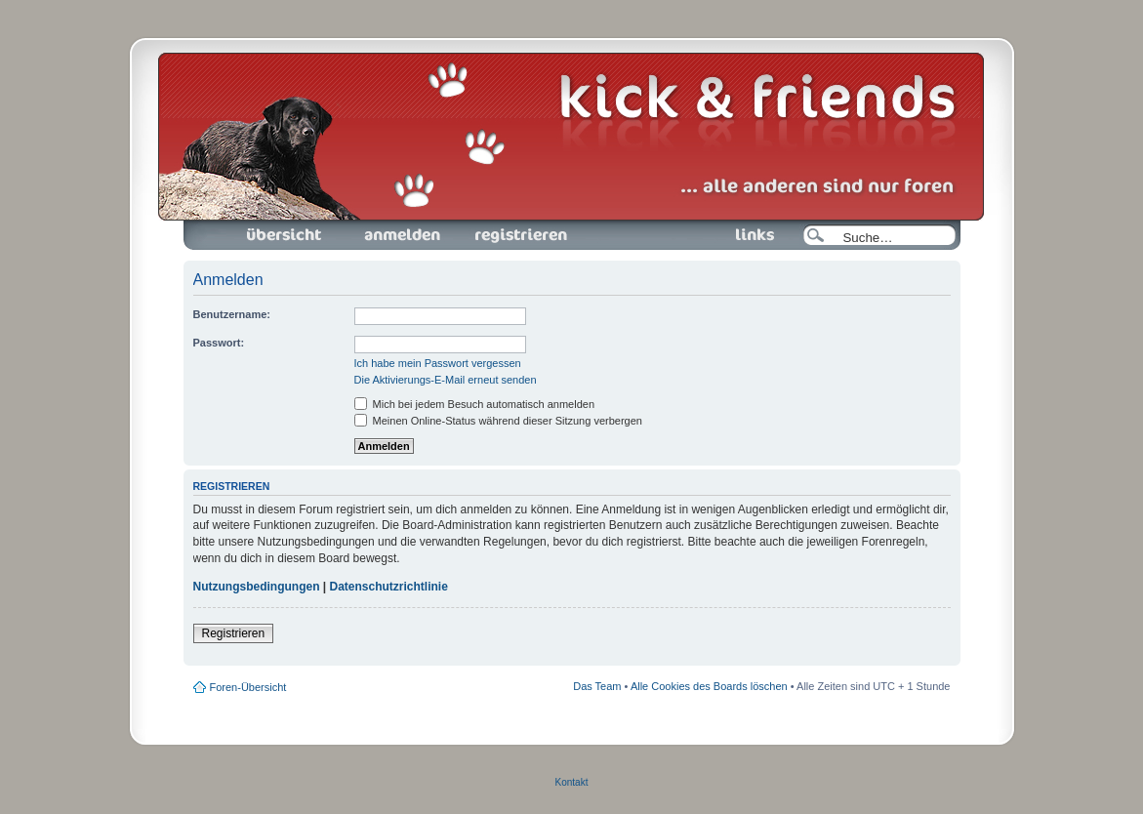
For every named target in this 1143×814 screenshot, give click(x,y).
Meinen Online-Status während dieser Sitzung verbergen (498, 421)
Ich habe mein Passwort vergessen (437, 363)
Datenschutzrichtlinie (389, 586)
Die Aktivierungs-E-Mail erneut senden (445, 380)
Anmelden (402, 235)
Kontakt (572, 782)
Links (747, 235)
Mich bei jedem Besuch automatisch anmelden (474, 404)
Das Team (597, 686)
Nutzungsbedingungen (256, 586)
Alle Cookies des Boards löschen (709, 686)
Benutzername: (231, 314)
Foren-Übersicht (285, 235)
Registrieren (519, 235)
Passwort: (219, 342)
